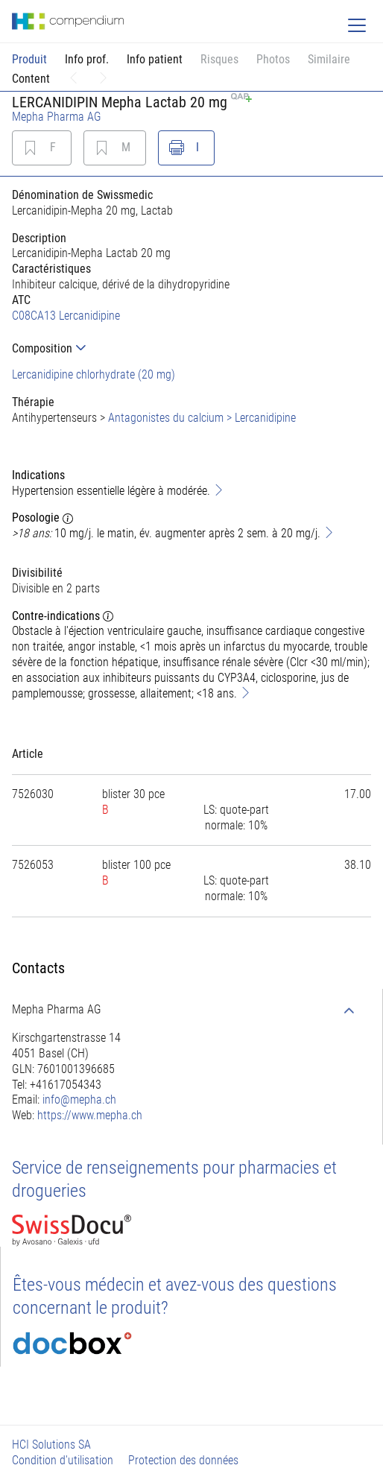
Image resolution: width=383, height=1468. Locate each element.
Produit (29, 59)
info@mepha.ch (79, 1099)
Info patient (155, 59)
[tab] (191, 348)
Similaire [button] (329, 59)
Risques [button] (219, 59)
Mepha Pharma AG (56, 117)
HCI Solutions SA (51, 1444)
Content (31, 79)
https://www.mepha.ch (89, 1115)
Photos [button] (273, 59)
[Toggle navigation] (357, 25)
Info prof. (87, 59)
